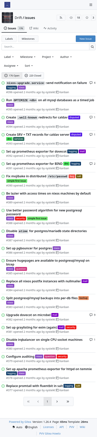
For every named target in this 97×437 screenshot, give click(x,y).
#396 (9, 92)
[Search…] (92, 46)
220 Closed (33, 75)
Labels (9, 38)
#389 (9, 202)
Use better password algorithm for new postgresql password (44, 212)
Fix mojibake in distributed (37, 176)
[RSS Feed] (61, 18)
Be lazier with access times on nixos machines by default (48, 193)
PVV (71, 427)
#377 (9, 390)
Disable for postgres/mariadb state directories (46, 231)
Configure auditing (20, 356)
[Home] (7, 4)
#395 (9, 109)
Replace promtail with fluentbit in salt (34, 386)
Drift (18, 18)
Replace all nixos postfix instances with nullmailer (43, 281)
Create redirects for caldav (36, 117)
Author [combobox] (66, 57)
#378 (9, 378)
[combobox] (9, 57)
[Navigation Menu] (91, 5)
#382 (9, 319)
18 (78, 17)
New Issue (86, 38)
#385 (9, 273)
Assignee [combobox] (11, 65)
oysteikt (50, 92)
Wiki (82, 427)
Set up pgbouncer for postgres (29, 248)
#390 (9, 185)
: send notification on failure (46, 83)
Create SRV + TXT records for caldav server (37, 134)
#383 (9, 307)
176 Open (11, 75)
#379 (9, 361)
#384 (9, 290)
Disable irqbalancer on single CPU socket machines (44, 340)
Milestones (28, 38)
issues (30, 18)
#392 (9, 156)
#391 (9, 168)
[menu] (29, 66)
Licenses (48, 427)
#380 (9, 348)
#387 (9, 240)
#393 (9, 143)
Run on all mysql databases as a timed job (50, 100)
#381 (9, 332)
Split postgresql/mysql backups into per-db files (42, 298)
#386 (9, 252)
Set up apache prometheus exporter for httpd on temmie (49, 369)
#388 (9, 223)
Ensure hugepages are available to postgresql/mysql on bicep (47, 262)
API (61, 427)
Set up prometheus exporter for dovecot (36, 151)
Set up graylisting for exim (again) (31, 327)
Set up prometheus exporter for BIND (34, 164)
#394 (9, 126)
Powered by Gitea (20, 422)
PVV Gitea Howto (50, 433)
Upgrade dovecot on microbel (28, 315)
